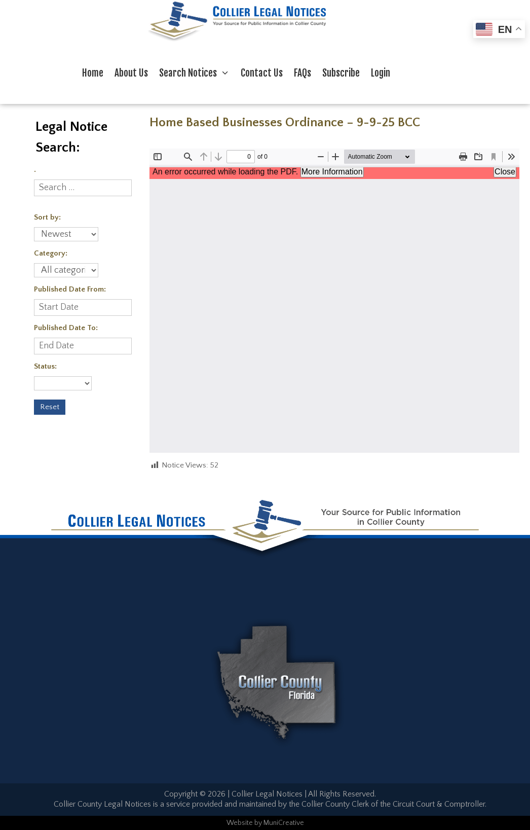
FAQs (302, 73)
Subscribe (341, 73)
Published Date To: (66, 327)
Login (380, 73)
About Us (131, 73)
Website (239, 823)
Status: (45, 366)
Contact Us (262, 73)
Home (92, 73)
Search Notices (197, 73)
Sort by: (47, 217)
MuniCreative (283, 823)
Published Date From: (70, 289)
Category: (50, 253)
